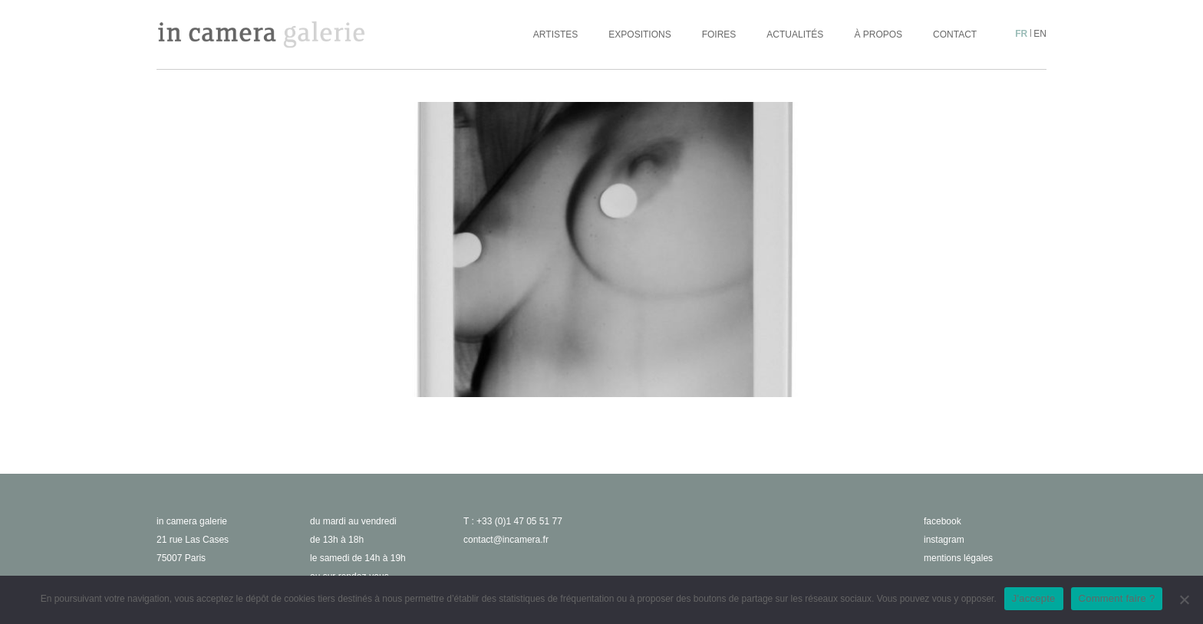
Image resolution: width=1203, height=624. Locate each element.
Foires (719, 34)
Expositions (639, 34)
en (1039, 33)
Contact (955, 34)
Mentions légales (958, 558)
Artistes (555, 34)
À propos (878, 34)
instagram (944, 539)
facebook (942, 521)
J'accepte (1034, 598)
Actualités (794, 34)
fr (1021, 33)
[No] (1183, 599)
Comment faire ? (1117, 598)
